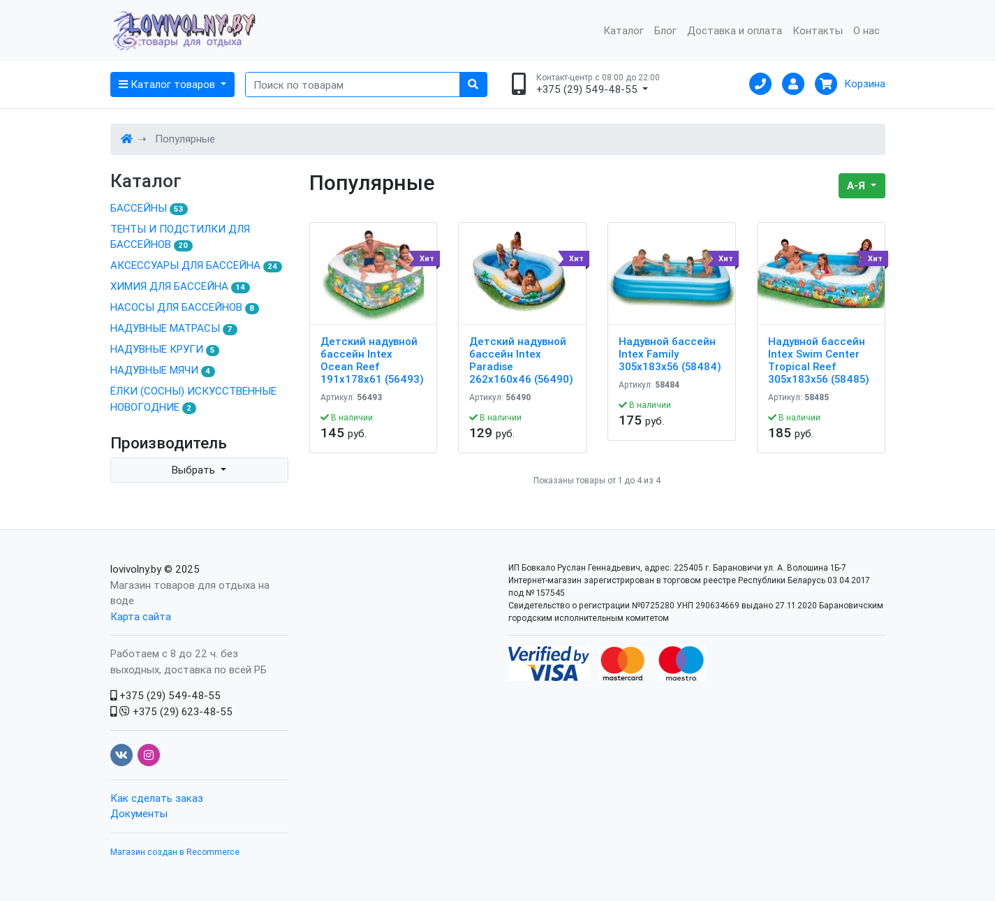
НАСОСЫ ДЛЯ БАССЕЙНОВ (185, 307)
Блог (665, 30)
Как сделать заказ (156, 798)
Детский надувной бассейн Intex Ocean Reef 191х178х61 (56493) (372, 360)
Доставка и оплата (734, 30)
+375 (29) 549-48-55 (165, 695)
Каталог (623, 30)
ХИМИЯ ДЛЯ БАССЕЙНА (180, 286)
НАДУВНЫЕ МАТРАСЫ (174, 328)
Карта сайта (140, 616)
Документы (139, 813)
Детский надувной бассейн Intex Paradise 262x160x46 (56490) (521, 360)
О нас (866, 30)
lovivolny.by (135, 569)
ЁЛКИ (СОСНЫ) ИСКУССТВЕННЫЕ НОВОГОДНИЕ (193, 399)
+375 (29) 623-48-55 (171, 711)
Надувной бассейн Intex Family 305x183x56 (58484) (670, 354)
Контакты (818, 30)
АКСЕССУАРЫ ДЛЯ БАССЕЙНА (196, 265)
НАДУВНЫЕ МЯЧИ (163, 370)
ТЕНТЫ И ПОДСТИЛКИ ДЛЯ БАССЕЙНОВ (180, 237)
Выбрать (195, 469)
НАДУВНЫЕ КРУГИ (165, 349)
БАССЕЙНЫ (149, 208)
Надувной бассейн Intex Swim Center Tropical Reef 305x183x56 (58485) (818, 360)
